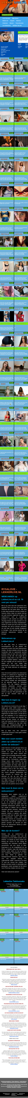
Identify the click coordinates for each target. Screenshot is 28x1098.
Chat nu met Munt (7, 298)
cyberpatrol (14, 1087)
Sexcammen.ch (22, 1093)
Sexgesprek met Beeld (7, 14)
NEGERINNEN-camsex (14, 1001)
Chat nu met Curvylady (7, 498)
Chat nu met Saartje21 (21, 73)
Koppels (12, 20)
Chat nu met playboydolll (21, 348)
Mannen (12, 23)
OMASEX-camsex (14, 975)
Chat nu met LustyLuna (21, 248)
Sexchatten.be (14, 1095)
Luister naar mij (3, 909)
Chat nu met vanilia (21, 123)
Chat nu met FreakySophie (7, 323)
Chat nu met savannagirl (21, 198)
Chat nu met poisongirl (21, 298)
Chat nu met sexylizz (7, 98)
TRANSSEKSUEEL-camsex (14, 1011)
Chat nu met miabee (7, 398)
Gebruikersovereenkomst (6, 1081)
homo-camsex (14, 1019)
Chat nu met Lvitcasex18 (21, 98)
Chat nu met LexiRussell (7, 548)
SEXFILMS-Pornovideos (14, 1046)
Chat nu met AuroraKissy (21, 523)
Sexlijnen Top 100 (17, 25)
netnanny (19, 1087)
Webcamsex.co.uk (6, 1093)
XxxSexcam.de (14, 1093)
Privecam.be (7, 1094)
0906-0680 (15, 885)
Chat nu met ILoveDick (7, 123)
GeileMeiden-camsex (14, 1028)
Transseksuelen (19, 23)
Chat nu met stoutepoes (21, 573)
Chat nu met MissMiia (21, 473)
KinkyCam (5, 23)
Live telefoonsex (7, 25)
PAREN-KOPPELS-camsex (14, 992)
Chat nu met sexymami (7, 173)
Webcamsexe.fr (20, 1094)
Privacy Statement (15, 1081)
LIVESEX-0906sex (14, 1064)
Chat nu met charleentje (7, 348)
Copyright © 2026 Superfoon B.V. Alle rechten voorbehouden (14, 1082)
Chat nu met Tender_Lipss (21, 148)
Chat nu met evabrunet (21, 273)
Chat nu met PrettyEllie (7, 248)
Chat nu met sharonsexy (7, 198)
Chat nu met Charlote (21, 498)
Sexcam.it (13, 1094)
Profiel (7, 907)
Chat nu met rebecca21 (7, 148)
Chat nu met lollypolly (6, 448)
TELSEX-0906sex (14, 1056)
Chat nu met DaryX (21, 423)
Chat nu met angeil (21, 398)
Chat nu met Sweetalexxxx (7, 273)
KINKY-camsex (14, 984)
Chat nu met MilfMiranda (7, 523)
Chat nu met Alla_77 (21, 323)
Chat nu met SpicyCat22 (7, 223)
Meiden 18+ (5, 20)
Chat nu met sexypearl (6, 73)
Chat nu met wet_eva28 (21, 223)
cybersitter (9, 1087)
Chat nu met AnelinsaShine (7, 473)
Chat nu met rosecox (7, 573)
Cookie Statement (22, 1081)
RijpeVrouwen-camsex (14, 1036)
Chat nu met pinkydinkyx (21, 448)
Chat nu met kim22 (21, 548)
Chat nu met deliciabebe (21, 373)
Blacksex (18, 20)
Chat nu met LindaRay (6, 423)
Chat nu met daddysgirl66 (7, 373)
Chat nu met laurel (21, 173)
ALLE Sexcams (6, 18)
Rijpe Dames (15, 18)
